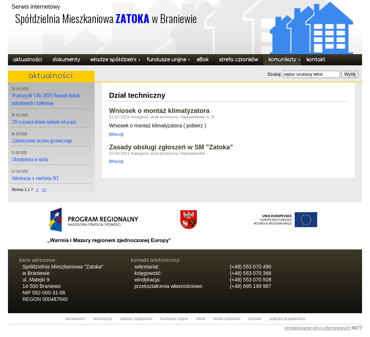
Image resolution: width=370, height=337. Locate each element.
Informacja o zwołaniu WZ (35, 177)
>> (44, 189)
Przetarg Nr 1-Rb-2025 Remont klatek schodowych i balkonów (46, 98)
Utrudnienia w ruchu (30, 159)
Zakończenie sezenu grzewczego (42, 140)
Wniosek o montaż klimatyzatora (159, 110)
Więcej (116, 134)
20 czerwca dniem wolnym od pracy (44, 121)
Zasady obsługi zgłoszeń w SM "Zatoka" (171, 147)
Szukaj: (275, 74)
